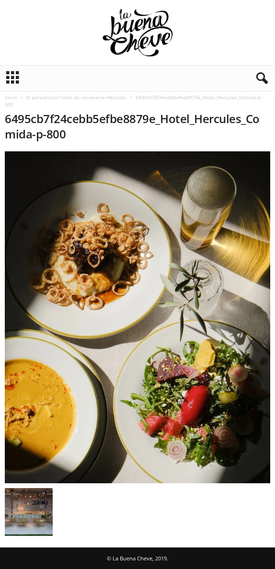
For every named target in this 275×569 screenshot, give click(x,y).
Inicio (11, 97)
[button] (260, 78)
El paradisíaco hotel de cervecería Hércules (76, 97)
